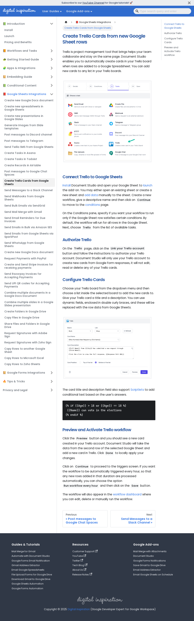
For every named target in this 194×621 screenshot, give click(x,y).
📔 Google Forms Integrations (24, 373)
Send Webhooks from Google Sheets (24, 198)
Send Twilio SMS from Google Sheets (28, 147)
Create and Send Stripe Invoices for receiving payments (28, 266)
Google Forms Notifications (149, 560)
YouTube (79, 556)
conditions (92, 205)
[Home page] (66, 22)
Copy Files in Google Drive (21, 317)
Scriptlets (137, 390)
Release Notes (82, 574)
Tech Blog (80, 565)
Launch (9, 36)
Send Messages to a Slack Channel (28, 190)
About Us (79, 569)
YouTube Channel (93, 3)
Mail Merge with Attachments (150, 551)
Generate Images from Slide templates (23, 127)
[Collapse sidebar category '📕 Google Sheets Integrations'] (51, 94)
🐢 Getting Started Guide (21, 59)
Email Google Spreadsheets (28, 569)
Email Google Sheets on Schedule (153, 574)
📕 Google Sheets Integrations (24, 94)
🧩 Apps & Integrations (19, 68)
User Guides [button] (50, 11)
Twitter (77, 560)
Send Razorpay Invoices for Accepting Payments (22, 275)
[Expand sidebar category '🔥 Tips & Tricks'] (51, 381)
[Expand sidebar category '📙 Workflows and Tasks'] (51, 51)
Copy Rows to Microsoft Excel (24, 358)
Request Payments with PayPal (25, 258)
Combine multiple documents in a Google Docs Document (27, 294)
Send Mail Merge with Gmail (23, 212)
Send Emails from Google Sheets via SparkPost (28, 235)
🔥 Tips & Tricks (14, 381)
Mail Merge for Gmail (23, 551)
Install (8, 30)
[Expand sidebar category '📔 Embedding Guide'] (51, 77)
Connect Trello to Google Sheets (174, 25)
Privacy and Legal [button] (15, 390)
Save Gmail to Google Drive (149, 565)
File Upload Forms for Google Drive (32, 574)
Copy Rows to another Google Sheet (24, 350)
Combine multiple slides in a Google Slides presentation (28, 303)
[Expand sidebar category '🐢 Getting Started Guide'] (51, 59)
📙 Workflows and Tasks (20, 51)
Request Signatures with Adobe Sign (25, 334)
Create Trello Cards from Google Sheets (26, 182)
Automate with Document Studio (31, 556)
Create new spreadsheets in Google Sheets (23, 108)
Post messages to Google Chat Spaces (25, 173)
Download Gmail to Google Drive (31, 579)
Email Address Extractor (147, 569)
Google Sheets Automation (28, 583)
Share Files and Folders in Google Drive (27, 325)
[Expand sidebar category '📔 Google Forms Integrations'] (51, 372)
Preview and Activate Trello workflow (172, 51)
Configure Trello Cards (173, 40)
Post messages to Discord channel (28, 134)
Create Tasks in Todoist (20, 159)
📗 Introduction (14, 24)
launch (147, 185)
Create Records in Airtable (22, 165)
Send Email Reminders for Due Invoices (24, 219)
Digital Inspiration (79, 609)
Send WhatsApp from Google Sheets (24, 244)
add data (91, 195)
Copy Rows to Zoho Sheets (22, 364)
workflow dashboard (127, 494)
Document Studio (143, 556)
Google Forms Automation (27, 588)
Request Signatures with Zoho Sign (27, 342)
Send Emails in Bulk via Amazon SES (28, 227)
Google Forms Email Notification (31, 560)
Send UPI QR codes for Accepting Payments (26, 285)
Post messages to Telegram (23, 141)
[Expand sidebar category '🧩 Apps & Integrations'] (51, 68)
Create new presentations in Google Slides (23, 117)
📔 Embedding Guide (17, 77)
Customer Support (85, 551)
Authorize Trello (173, 33)
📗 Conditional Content (20, 85)
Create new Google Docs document (28, 100)
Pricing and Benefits (18, 42)
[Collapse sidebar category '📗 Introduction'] (51, 24)
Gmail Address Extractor (26, 565)
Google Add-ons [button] (78, 11)
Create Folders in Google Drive (25, 311)
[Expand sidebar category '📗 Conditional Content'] (51, 85)
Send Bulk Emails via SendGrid (24, 206)
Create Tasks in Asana (20, 153)
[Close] (189, 3)
